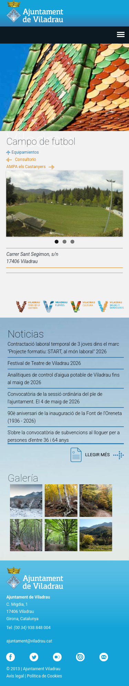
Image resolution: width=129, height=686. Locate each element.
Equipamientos (25, 152)
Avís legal (15, 676)
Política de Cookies (44, 676)
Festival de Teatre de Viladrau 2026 (44, 363)
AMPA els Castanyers (25, 166)
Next (117, 202)
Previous (11, 202)
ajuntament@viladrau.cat (29, 641)
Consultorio (25, 159)
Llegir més (104, 455)
